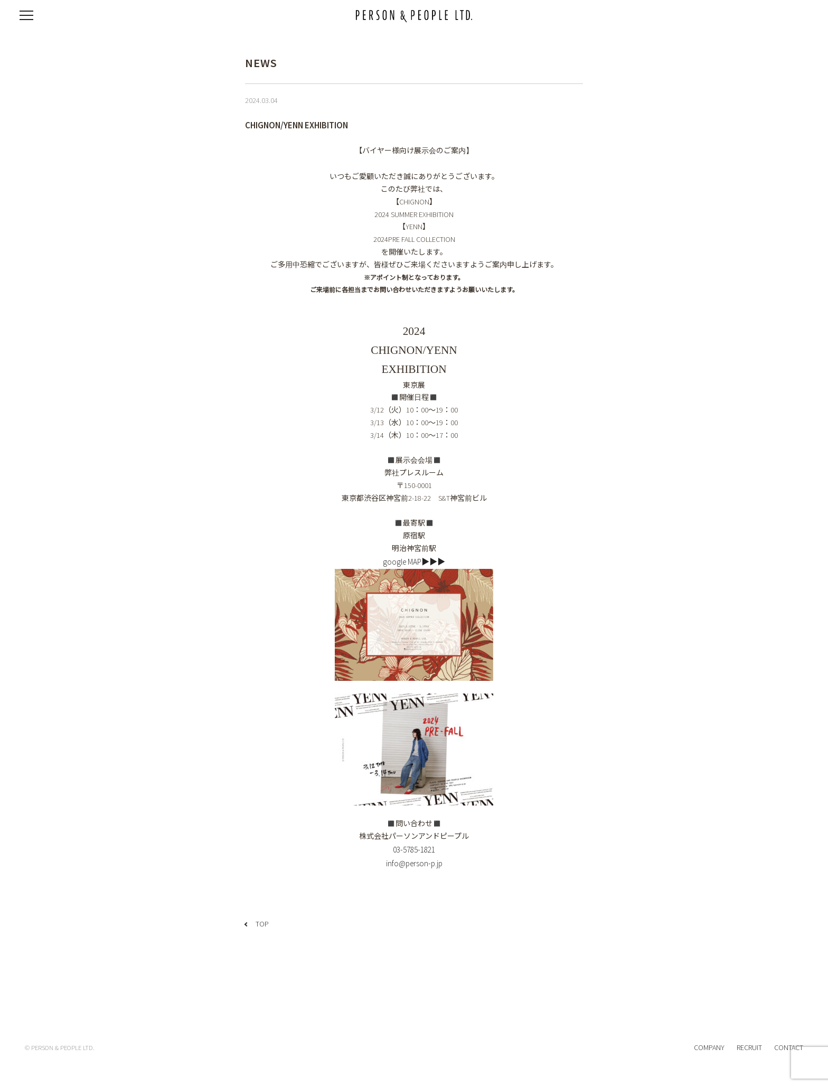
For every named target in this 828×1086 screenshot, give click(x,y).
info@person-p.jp (414, 863)
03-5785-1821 (414, 850)
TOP (262, 924)
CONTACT (788, 1047)
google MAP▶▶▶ (414, 562)
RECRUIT (749, 1047)
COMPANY (709, 1047)
